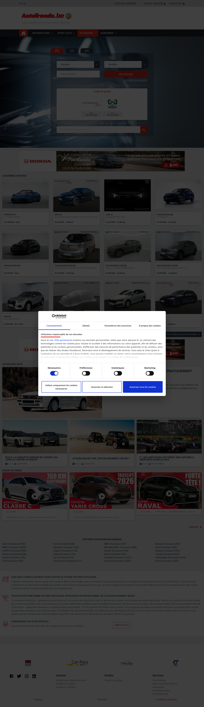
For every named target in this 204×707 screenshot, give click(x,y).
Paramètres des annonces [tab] (118, 325)
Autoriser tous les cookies (143, 387)
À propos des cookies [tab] (150, 325)
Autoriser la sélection (102, 387)
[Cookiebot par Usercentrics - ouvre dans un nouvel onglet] (54, 316)
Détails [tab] (86, 325)
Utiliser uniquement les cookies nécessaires (61, 387)
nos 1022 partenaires (61, 340)
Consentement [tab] (54, 325)
